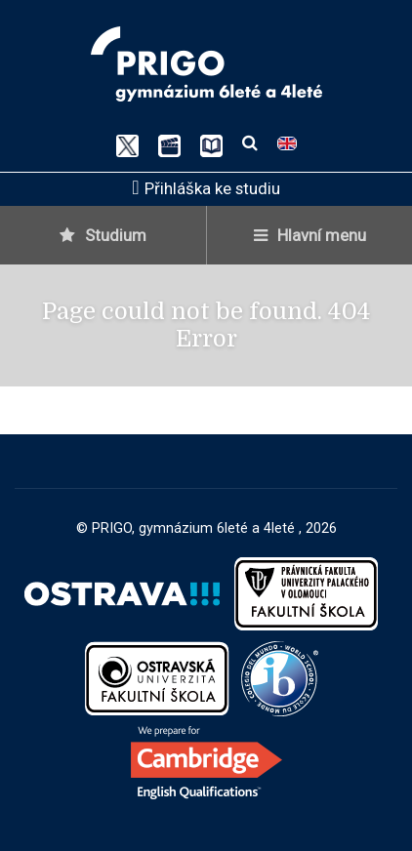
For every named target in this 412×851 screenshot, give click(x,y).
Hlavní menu (310, 235)
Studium (103, 235)
